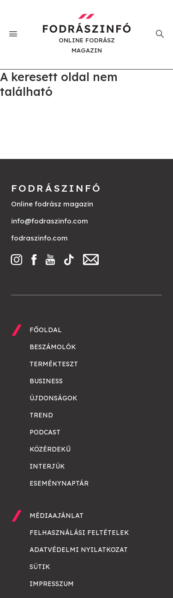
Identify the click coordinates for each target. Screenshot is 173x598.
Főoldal (46, 330)
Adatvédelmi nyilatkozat (79, 549)
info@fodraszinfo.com (49, 221)
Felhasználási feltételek (79, 532)
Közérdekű (50, 449)
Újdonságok (54, 398)
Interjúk (47, 466)
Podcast (45, 432)
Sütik (40, 567)
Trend (41, 415)
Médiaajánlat (57, 515)
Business (46, 381)
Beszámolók (53, 347)
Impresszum (52, 584)
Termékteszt (54, 364)
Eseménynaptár (59, 483)
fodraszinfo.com (39, 238)
